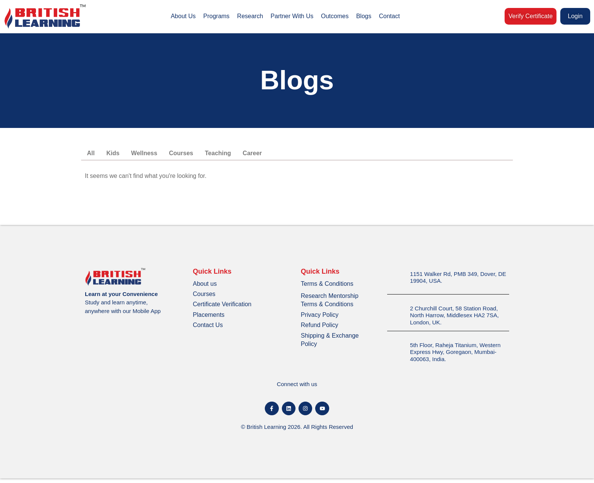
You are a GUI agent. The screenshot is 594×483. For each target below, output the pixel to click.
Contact (389, 16)
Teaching (233, 155)
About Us (183, 16)
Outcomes (335, 16)
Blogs (363, 16)
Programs (216, 16)
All (92, 155)
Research (250, 16)
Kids (118, 155)
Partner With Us (291, 16)
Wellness (153, 155)
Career (271, 155)
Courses (193, 155)
